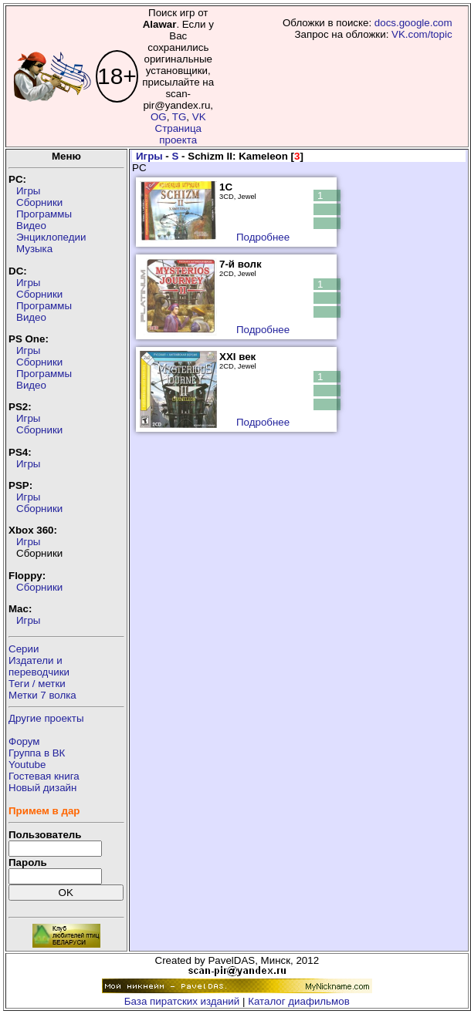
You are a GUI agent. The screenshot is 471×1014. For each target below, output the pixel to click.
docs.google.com (413, 23)
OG (159, 117)
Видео (31, 225)
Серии (23, 649)
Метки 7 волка (42, 695)
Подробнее (263, 237)
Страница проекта (178, 134)
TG (179, 117)
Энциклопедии (51, 237)
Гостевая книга (44, 776)
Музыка (34, 248)
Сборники (39, 202)
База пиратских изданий (181, 1001)
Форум (24, 741)
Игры (28, 191)
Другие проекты (46, 718)
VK (199, 117)
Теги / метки (37, 683)
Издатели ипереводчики (38, 666)
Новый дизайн (42, 787)
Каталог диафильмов (299, 1001)
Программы (44, 214)
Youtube (27, 764)
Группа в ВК (36, 753)
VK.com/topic (421, 34)
